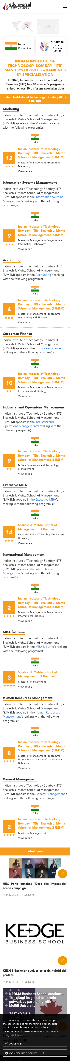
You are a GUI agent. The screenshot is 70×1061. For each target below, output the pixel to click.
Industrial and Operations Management (28, 424)
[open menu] (65, 6)
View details (25, 171)
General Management (50, 794)
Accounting (43, 274)
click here (17, 1035)
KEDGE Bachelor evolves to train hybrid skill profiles (35, 973)
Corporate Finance (48, 348)
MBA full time (44, 646)
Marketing (42, 123)
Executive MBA (45, 499)
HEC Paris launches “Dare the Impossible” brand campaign (35, 886)
